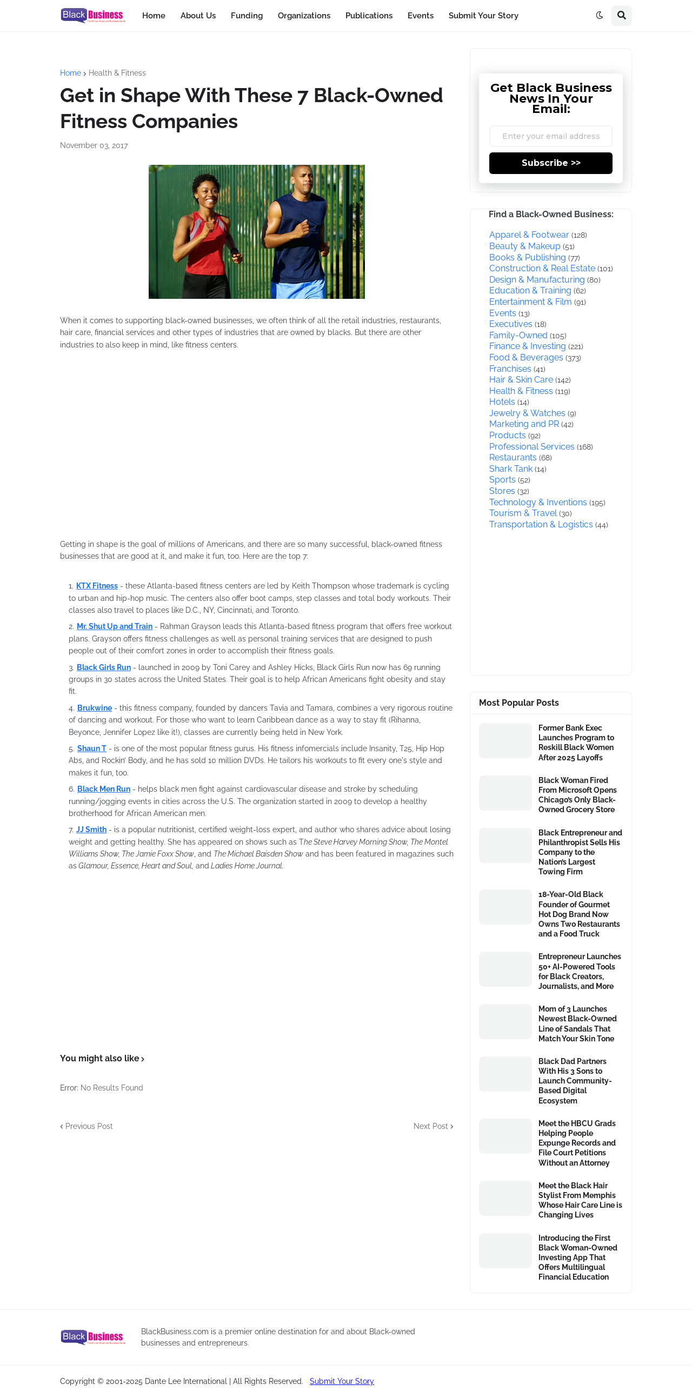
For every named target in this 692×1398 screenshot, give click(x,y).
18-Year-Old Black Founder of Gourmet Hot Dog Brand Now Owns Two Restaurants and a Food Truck (579, 914)
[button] (599, 15)
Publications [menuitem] (368, 16)
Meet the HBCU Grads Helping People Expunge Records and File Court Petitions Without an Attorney (577, 1143)
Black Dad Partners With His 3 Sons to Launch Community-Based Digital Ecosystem (575, 1081)
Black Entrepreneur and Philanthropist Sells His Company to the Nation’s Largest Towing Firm (580, 852)
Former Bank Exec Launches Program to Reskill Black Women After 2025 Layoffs (576, 743)
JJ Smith (91, 829)
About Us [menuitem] (198, 16)
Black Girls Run (104, 667)
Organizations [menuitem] (304, 16)
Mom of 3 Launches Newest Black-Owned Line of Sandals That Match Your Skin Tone (577, 1024)
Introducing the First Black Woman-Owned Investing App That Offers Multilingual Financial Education (577, 1258)
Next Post (431, 1126)
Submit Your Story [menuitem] (483, 16)
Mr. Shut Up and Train (114, 626)
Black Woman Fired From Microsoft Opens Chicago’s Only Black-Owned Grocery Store (577, 795)
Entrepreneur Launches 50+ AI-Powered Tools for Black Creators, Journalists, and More (579, 971)
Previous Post (89, 1126)
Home (70, 73)
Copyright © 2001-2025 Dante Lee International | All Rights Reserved (181, 1381)
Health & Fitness (117, 73)
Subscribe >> (551, 163)
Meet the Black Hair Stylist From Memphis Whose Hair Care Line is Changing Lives (580, 1200)
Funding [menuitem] (247, 16)
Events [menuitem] (421, 16)
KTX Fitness (97, 585)
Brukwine (94, 708)
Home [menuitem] (153, 16)
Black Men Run (103, 789)
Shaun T (92, 748)
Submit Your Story (342, 1381)
